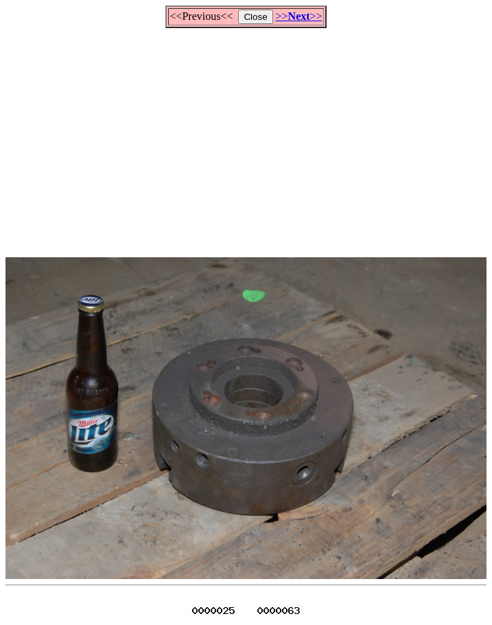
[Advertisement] (248, 136)
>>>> (299, 16)
